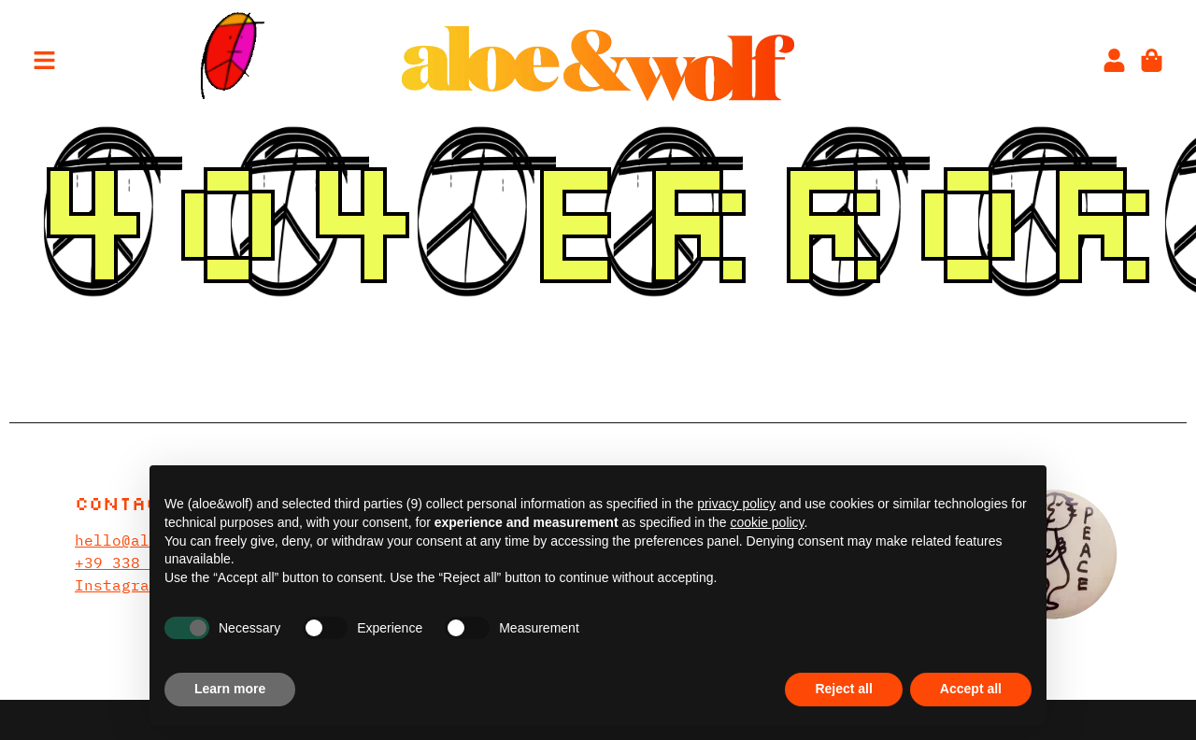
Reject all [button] (843, 688)
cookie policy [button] (767, 522)
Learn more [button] (229, 688)
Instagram (117, 585)
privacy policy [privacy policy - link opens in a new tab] (736, 503)
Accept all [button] (971, 688)
